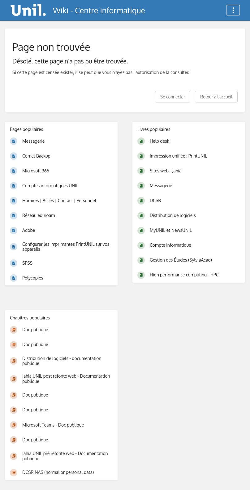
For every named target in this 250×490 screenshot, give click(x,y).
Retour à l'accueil (216, 96)
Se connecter (172, 96)
